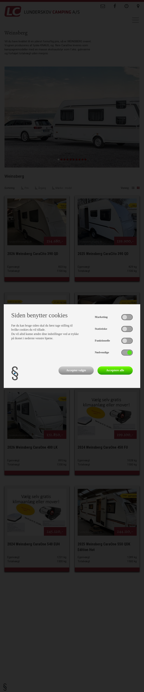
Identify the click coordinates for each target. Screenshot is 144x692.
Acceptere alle (115, 370)
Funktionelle (102, 340)
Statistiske (101, 328)
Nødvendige (102, 352)
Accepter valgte (76, 370)
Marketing (101, 316)
